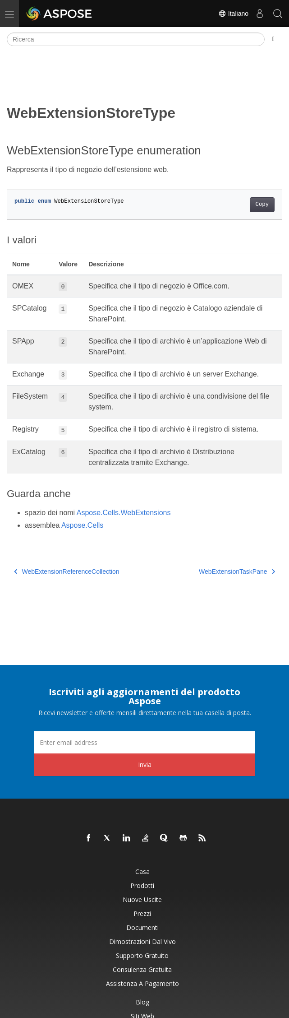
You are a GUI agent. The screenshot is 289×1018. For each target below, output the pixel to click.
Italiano (233, 13)
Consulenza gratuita (142, 969)
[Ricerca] (136, 39)
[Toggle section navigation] (273, 39)
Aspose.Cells (82, 525)
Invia (144, 764)
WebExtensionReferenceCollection (66, 571)
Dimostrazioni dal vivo (142, 941)
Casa (142, 871)
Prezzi (142, 913)
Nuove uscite (142, 899)
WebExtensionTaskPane (237, 571)
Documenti (142, 927)
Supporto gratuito (142, 955)
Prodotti (142, 885)
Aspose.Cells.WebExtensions (124, 512)
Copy (262, 204)
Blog (142, 1002)
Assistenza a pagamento (142, 983)
